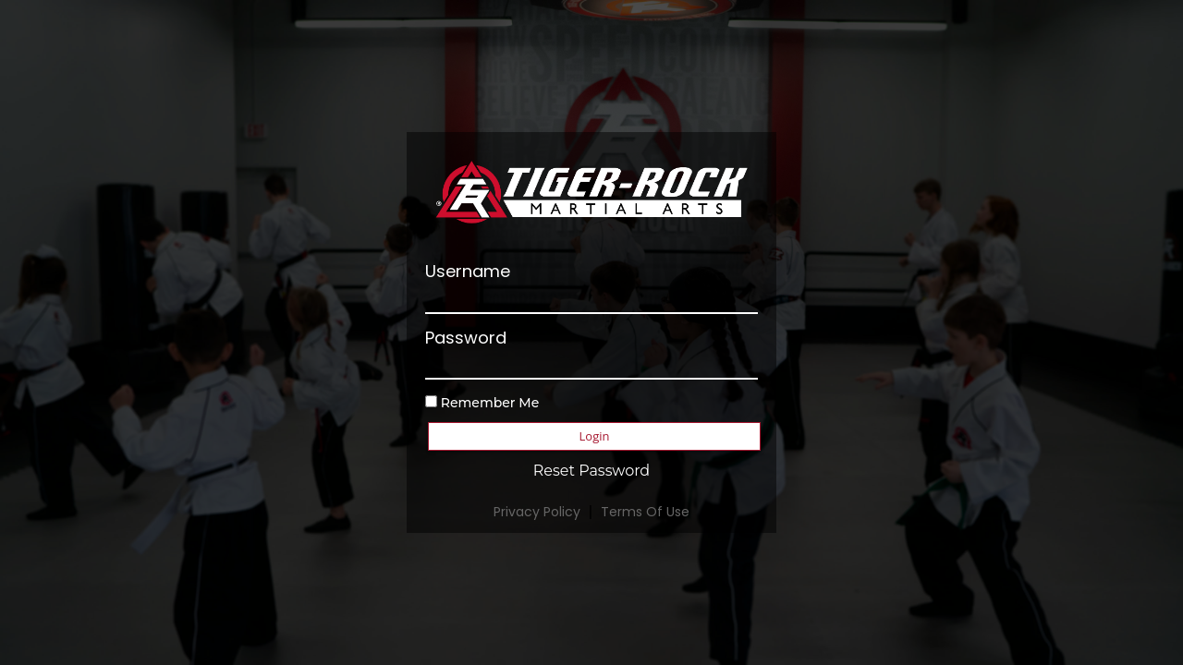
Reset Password (591, 470)
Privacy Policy (537, 511)
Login (594, 436)
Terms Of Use (645, 511)
